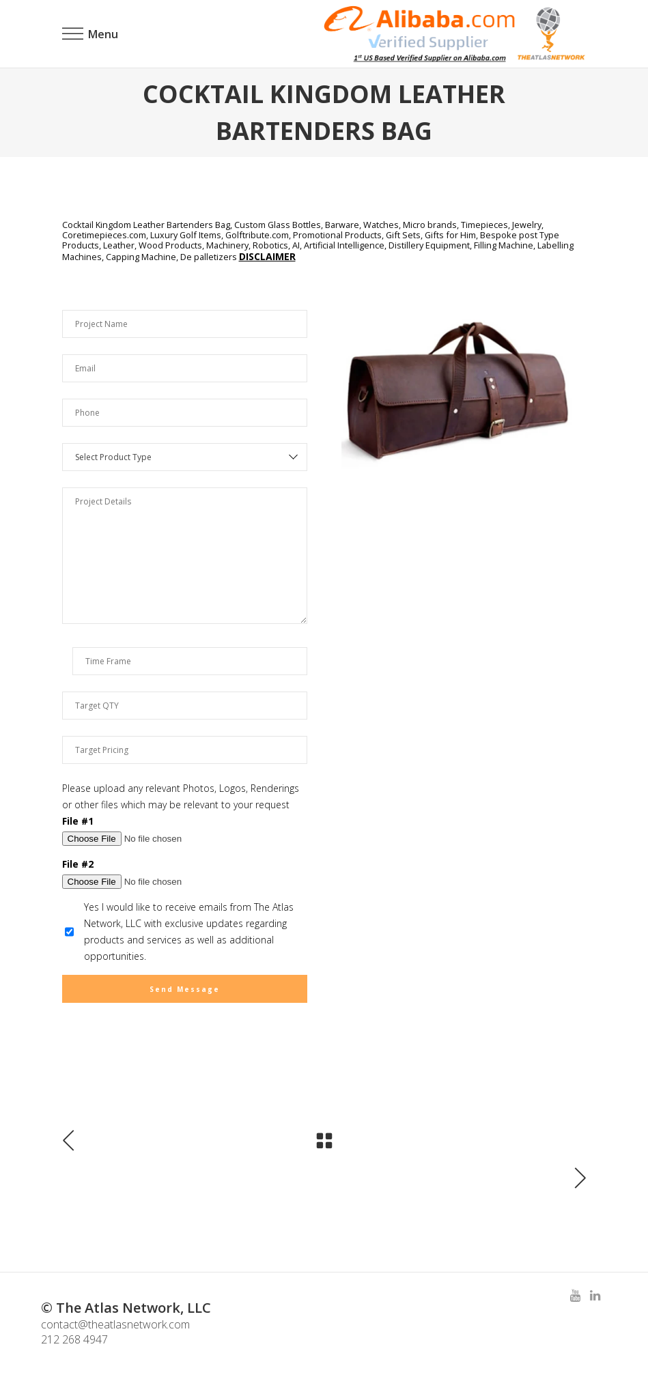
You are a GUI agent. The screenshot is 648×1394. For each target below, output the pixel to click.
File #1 (78, 820)
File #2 (78, 863)
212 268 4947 (74, 1339)
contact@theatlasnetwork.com (115, 1324)
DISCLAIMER (267, 256)
